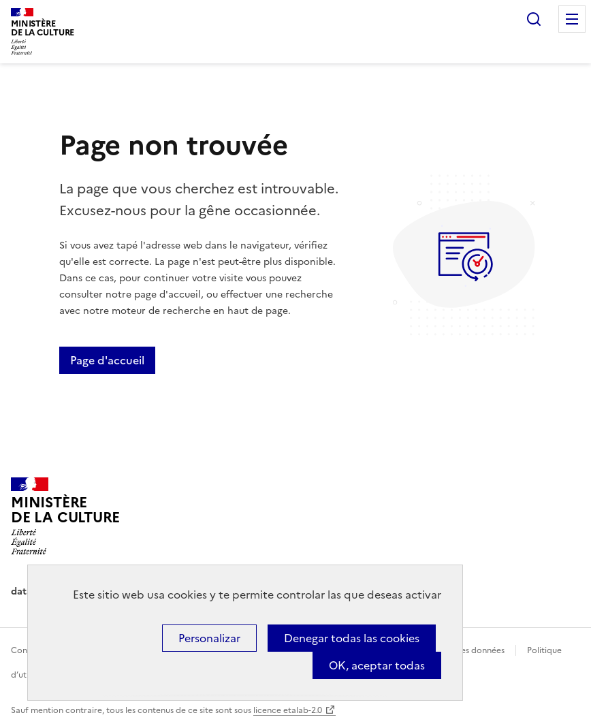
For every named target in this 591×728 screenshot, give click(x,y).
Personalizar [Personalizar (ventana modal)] (209, 638)
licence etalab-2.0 (287, 710)
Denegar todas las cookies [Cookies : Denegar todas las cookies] (351, 638)
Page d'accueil (107, 360)
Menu (572, 19)
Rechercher (533, 19)
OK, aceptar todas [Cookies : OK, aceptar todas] (377, 665)
